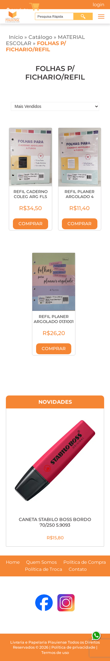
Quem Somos (41, 562)
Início (16, 37)
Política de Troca (43, 569)
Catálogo (40, 37)
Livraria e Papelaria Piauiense (38, 642)
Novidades (55, 402)
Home (13, 562)
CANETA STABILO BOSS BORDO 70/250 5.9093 (55, 522)
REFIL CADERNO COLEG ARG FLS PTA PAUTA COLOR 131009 (30, 199)
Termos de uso (55, 652)
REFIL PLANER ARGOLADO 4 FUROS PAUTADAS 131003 (79, 199)
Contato (78, 569)
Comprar (30, 223)
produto (17, 9)
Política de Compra (84, 562)
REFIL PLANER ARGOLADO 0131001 (54, 319)
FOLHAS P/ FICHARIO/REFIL (36, 46)
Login (98, 4)
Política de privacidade (73, 647)
